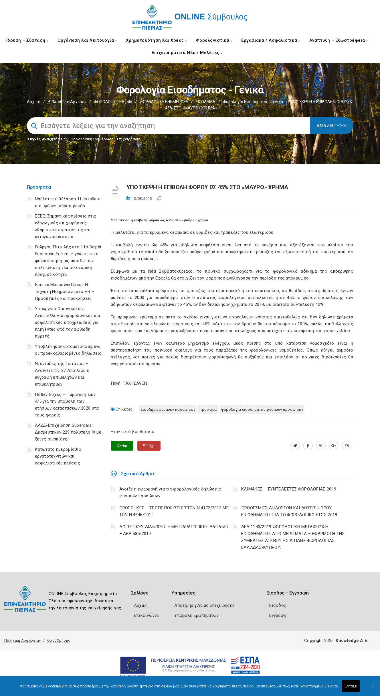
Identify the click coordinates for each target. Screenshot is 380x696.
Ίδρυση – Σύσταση (27, 40)
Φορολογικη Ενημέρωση (92, 139)
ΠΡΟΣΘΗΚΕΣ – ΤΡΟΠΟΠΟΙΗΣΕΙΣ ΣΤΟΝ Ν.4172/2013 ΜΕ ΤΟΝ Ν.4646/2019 (174, 511)
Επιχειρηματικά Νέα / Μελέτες (187, 52)
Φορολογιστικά (214, 40)
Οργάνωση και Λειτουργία (87, 40)
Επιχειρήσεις (128, 139)
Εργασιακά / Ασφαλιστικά (270, 40)
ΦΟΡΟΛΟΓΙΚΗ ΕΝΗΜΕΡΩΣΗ (164, 101)
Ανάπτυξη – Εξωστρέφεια (338, 40)
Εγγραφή (277, 615)
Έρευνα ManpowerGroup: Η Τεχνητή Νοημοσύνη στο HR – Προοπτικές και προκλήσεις (64, 291)
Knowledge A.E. (352, 640)
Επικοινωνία (146, 615)
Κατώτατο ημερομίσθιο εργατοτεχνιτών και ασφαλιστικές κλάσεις (58, 456)
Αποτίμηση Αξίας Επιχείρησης (204, 605)
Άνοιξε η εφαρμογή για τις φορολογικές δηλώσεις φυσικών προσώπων (170, 492)
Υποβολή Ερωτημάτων (196, 615)
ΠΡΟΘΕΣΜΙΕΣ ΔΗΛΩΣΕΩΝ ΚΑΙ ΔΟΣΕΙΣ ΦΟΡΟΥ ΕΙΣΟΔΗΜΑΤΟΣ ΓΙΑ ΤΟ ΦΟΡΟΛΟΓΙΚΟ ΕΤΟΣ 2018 (289, 511)
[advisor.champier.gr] (346, 445)
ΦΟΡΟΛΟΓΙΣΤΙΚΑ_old (113, 101)
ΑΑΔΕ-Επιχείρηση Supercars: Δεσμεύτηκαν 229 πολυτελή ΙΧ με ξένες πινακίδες (68, 432)
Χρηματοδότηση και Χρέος (156, 40)
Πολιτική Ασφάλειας (22, 640)
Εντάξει (351, 686)
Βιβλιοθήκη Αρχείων (67, 101)
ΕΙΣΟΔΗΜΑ (205, 101)
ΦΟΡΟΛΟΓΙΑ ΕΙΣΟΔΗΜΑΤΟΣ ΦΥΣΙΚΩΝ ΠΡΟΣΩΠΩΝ (262, 409)
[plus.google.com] (333, 445)
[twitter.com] (295, 445)
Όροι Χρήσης (58, 640)
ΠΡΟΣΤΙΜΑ (208, 409)
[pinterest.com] (320, 445)
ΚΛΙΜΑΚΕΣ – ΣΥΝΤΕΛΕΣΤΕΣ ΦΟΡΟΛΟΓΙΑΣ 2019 (288, 489)
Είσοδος (277, 605)
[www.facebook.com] (308, 445)
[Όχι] (373, 689)
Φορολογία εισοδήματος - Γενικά (253, 101)
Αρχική (33, 101)
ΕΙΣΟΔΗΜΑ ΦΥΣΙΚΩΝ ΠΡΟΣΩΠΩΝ (168, 409)
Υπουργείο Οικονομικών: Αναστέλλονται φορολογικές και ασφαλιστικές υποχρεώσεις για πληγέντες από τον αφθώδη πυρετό (67, 322)
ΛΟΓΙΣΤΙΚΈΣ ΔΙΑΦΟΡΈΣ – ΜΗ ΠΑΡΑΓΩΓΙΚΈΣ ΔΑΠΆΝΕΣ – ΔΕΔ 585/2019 (174, 530)
